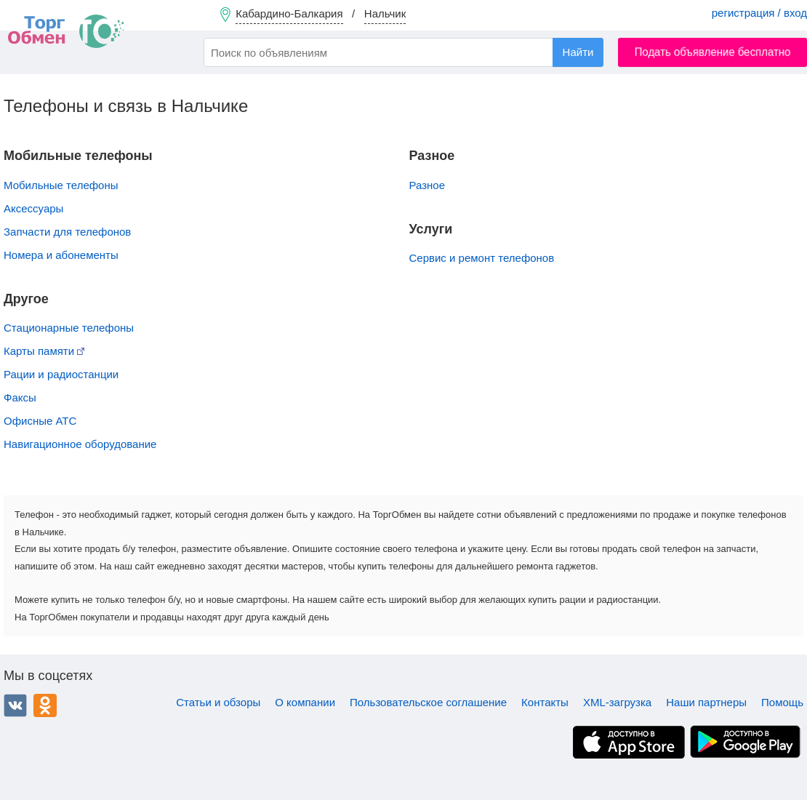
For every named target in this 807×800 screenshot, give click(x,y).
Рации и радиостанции (61, 374)
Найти (578, 52)
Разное (427, 185)
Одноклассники (45, 705)
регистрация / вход (759, 13)
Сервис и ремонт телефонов (482, 258)
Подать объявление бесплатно (713, 52)
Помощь (782, 702)
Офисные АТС (40, 421)
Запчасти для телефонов (67, 231)
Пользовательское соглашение (428, 702)
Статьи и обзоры (218, 702)
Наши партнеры (706, 702)
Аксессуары (33, 208)
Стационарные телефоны (69, 327)
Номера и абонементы (61, 255)
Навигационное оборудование (80, 444)
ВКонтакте (15, 705)
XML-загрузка (617, 702)
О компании (305, 702)
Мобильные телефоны (61, 185)
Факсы (20, 397)
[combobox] (403, 52)
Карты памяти (44, 351)
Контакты (545, 702)
